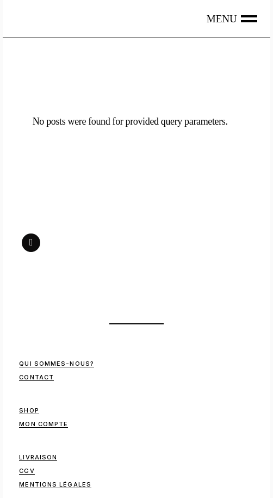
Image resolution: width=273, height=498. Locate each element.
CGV (26, 471)
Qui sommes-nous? (56, 363)
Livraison (38, 457)
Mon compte (43, 424)
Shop (29, 410)
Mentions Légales (55, 484)
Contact (36, 377)
